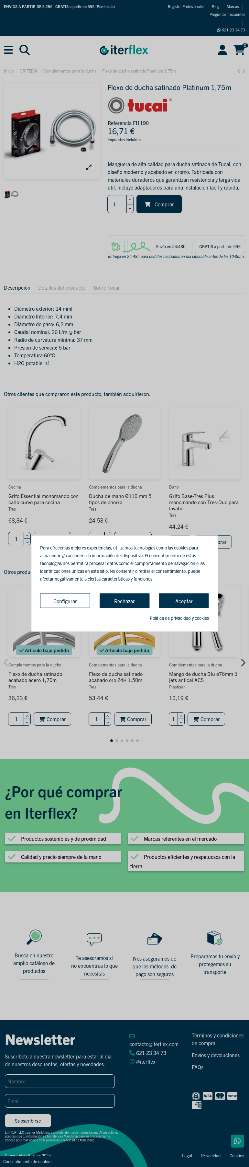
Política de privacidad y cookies (179, 617)
